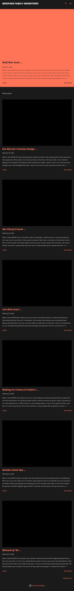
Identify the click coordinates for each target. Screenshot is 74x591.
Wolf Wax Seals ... (12, 62)
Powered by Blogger (37, 585)
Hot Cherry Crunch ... (14, 229)
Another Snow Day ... (14, 469)
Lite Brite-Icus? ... (12, 309)
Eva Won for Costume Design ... (19, 148)
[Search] (66, 3)
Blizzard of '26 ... (11, 550)
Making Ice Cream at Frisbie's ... (20, 389)
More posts (67, 578)
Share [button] (4, 83)
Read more (68, 83)
